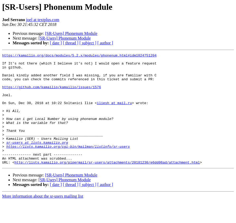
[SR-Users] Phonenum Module (71, 33)
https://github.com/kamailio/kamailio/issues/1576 (51, 94)
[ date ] (56, 43)
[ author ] (105, 43)
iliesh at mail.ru (114, 113)
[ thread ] (70, 43)
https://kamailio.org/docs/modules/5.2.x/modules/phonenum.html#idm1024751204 (79, 56)
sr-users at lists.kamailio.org (37, 160)
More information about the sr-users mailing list (42, 218)
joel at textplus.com (42, 19)
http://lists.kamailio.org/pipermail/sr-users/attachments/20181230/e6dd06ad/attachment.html (107, 184)
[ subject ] (87, 43)
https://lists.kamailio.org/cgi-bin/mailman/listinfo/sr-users (68, 165)
